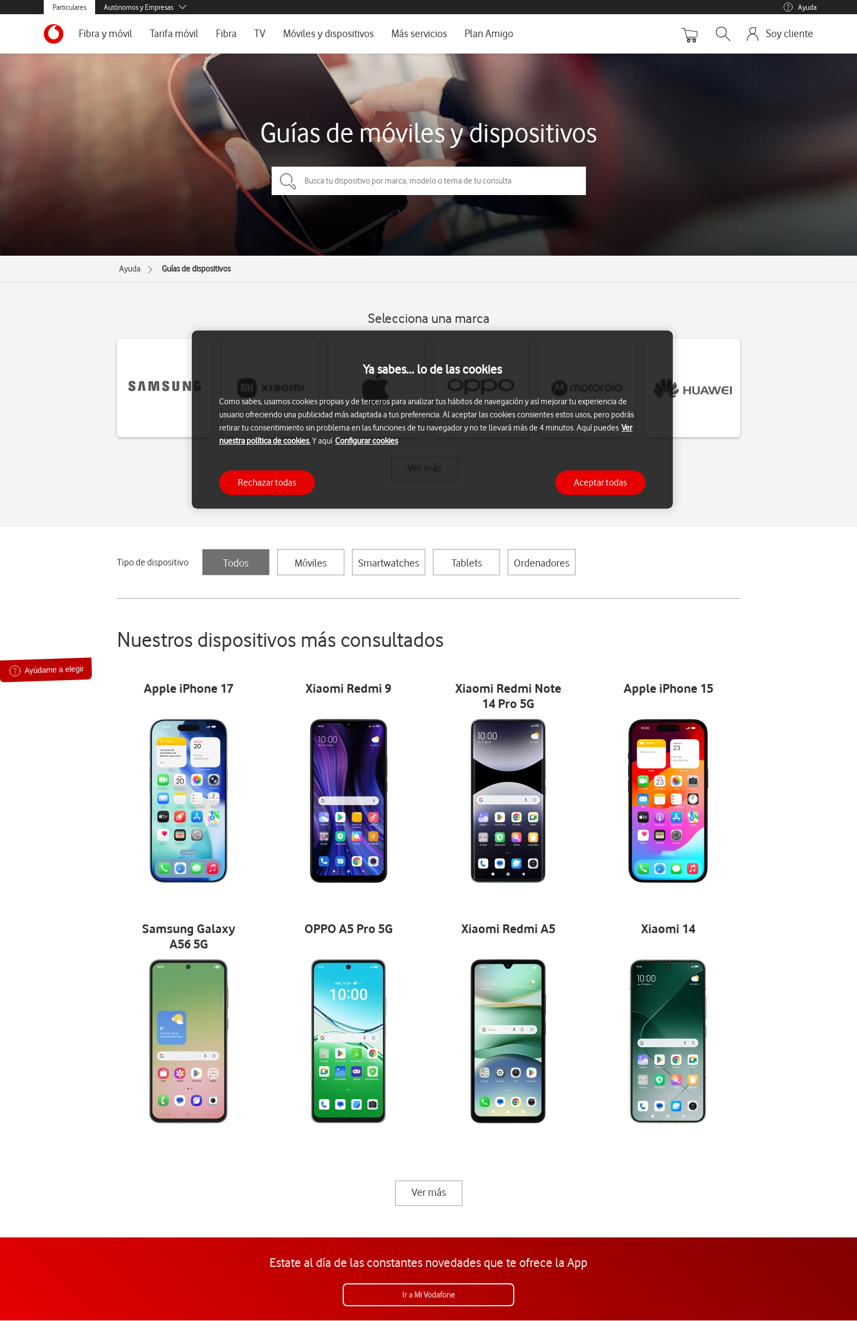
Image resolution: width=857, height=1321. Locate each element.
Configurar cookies (366, 441)
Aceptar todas (600, 482)
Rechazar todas (267, 482)
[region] (432, 420)
